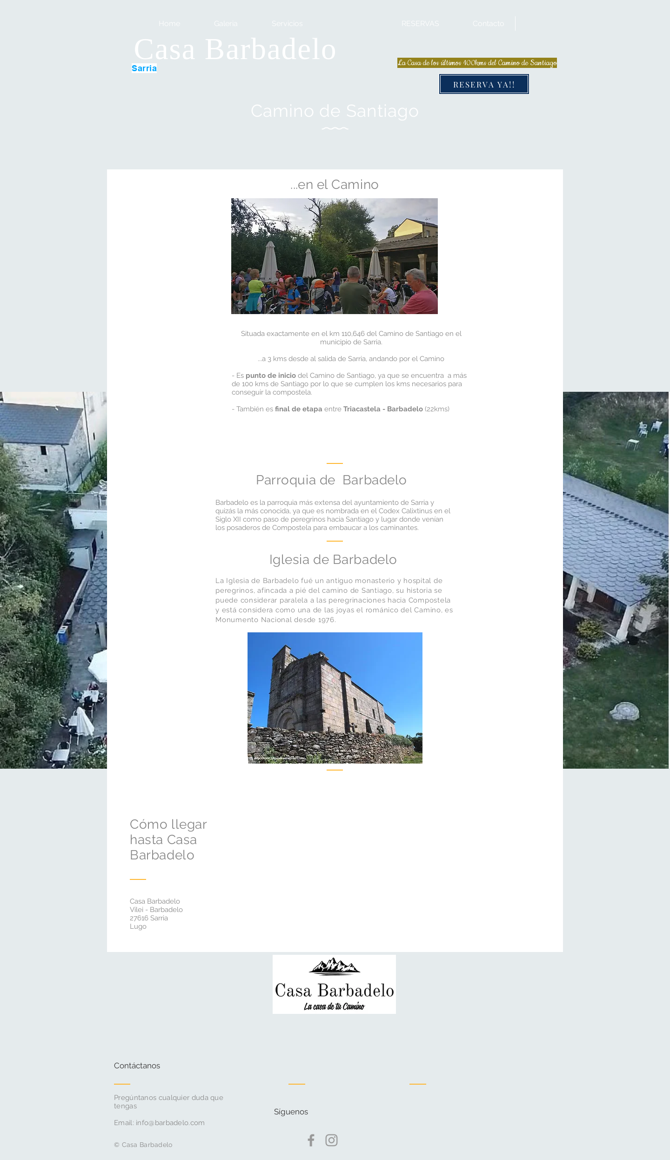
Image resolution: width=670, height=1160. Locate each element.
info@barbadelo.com (170, 1123)
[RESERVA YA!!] (484, 84)
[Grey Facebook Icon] (311, 1140)
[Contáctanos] (149, 1066)
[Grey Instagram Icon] (331, 1140)
